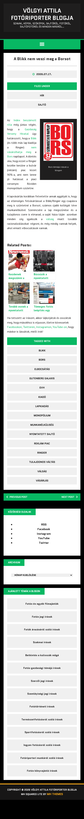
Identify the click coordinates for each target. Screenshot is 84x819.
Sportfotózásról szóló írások (42, 746)
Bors (10, 168)
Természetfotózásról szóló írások (42, 733)
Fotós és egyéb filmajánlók (42, 618)
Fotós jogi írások (42, 630)
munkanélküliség (42, 436)
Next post (68, 509)
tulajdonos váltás (42, 473)
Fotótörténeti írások (42, 720)
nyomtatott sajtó (42, 445)
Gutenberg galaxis (42, 390)
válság (50, 230)
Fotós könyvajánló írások (42, 785)
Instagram (44, 546)
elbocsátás (42, 380)
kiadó (42, 408)
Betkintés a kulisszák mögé (42, 669)
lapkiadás (42, 418)
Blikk (33, 150)
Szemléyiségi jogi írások (42, 707)
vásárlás (42, 492)
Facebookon (14, 338)
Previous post (19, 509)
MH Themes (57, 813)
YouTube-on (60, 338)
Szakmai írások (42, 656)
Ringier (42, 464)
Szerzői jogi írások (42, 695)
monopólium (42, 427)
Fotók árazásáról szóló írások (42, 643)
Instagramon (43, 338)
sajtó (42, 116)
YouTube (44, 551)
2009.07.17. (44, 85)
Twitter (44, 556)
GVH (42, 399)
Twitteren (29, 338)
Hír (42, 107)
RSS (44, 537)
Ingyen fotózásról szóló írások (42, 759)
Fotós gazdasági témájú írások (42, 682)
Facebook (43, 542)
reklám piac (42, 455)
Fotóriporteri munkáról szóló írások (42, 772)
